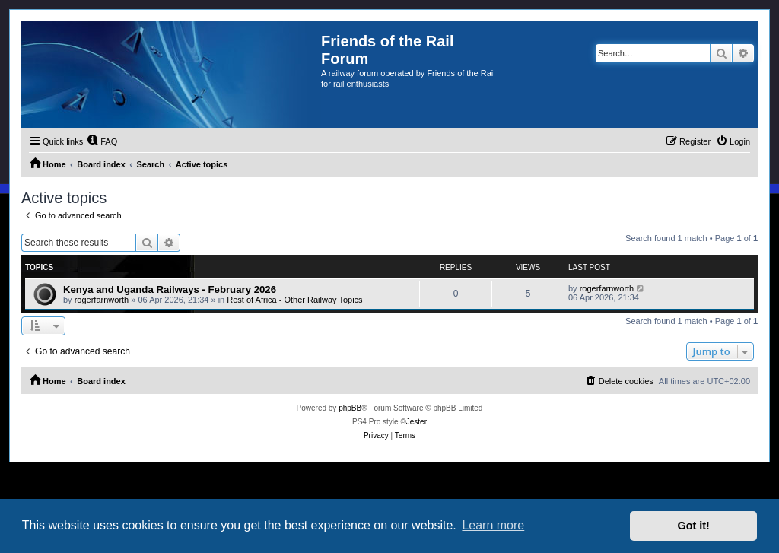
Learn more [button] (493, 525)
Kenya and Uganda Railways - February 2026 (169, 289)
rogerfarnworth (102, 299)
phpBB (350, 408)
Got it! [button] (694, 526)
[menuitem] (102, 141)
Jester (416, 422)
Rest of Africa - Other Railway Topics (294, 299)
